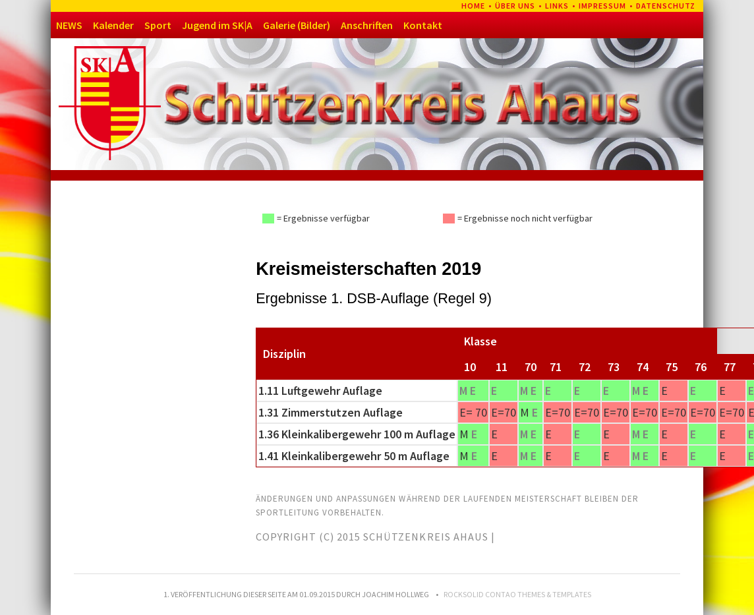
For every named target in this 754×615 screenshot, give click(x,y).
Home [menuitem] (473, 6)
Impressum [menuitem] (602, 6)
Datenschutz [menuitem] (665, 6)
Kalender (113, 25)
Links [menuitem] (557, 6)
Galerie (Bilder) (296, 25)
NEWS (69, 25)
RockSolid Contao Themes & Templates (517, 594)
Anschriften (367, 25)
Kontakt (422, 25)
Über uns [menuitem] (515, 6)
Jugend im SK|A (217, 25)
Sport (157, 25)
